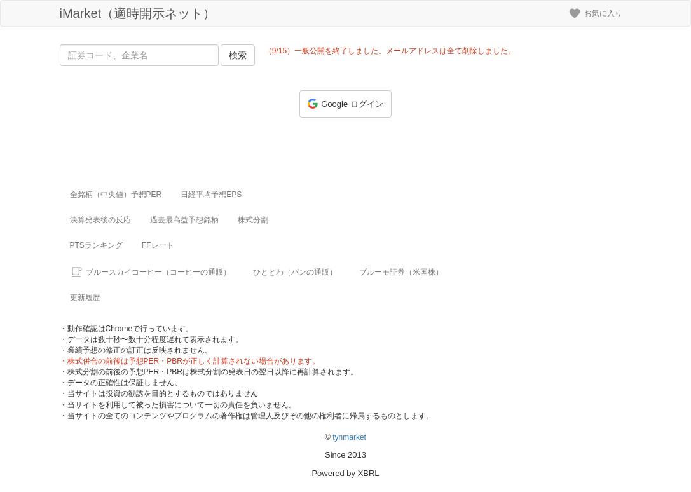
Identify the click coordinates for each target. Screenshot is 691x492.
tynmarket (349, 437)
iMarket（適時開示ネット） (138, 13)
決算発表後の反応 (100, 219)
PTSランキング (96, 245)
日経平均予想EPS (211, 194)
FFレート (158, 245)
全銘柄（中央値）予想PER (116, 194)
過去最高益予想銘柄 (184, 219)
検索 (238, 55)
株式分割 (253, 219)
